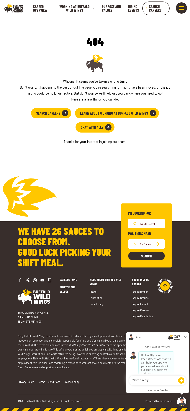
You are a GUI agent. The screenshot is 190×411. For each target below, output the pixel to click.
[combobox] (146, 244)
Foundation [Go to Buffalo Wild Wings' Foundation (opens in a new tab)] (96, 298)
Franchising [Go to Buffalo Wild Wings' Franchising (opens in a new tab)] (96, 304)
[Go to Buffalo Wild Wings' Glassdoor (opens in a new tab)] (50, 280)
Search (146, 256)
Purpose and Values (111, 8)
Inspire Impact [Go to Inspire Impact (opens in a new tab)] (140, 304)
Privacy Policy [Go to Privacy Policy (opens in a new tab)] (26, 381)
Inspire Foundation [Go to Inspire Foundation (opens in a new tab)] (142, 316)
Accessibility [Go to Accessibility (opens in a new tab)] (72, 381)
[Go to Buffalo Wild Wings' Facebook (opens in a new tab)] (20, 280)
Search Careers (52, 113)
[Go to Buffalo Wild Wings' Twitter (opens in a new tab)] (27, 280)
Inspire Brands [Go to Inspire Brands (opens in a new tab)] (140, 291)
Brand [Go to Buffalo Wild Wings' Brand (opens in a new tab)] (93, 291)
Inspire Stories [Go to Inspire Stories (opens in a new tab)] (140, 298)
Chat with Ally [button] (96, 127)
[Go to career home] (13, 8)
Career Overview (40, 8)
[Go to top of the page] (165, 286)
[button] (157, 244)
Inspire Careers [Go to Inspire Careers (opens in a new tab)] (140, 310)
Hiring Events (133, 8)
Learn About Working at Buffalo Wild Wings (118, 113)
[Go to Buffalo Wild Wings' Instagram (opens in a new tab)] (35, 280)
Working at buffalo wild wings (77, 8)
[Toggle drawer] (181, 8)
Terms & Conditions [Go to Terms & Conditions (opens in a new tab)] (49, 381)
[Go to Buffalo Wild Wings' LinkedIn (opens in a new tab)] (42, 280)
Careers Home (68, 279)
